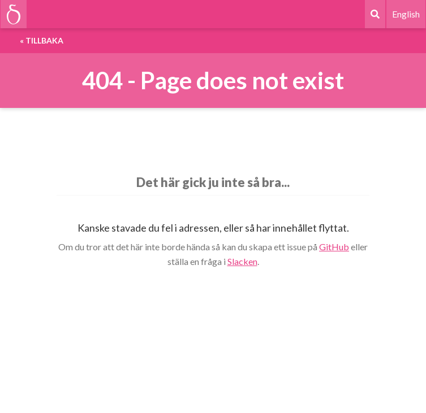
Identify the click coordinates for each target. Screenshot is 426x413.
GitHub (334, 246)
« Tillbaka (41, 40)
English (406, 13)
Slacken (242, 261)
